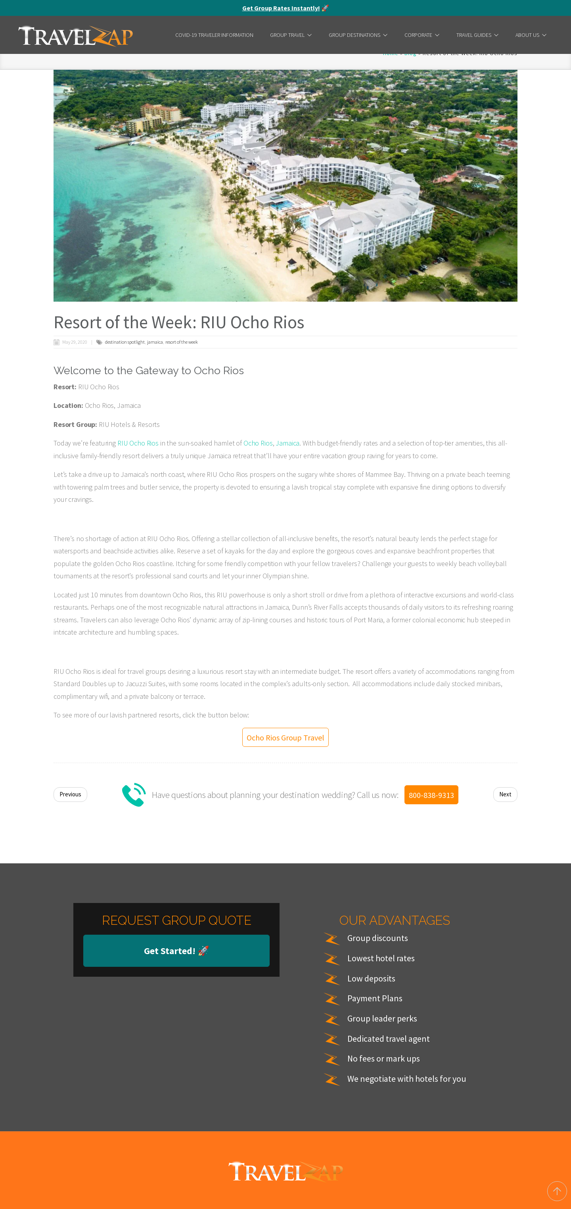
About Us (531, 34)
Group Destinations (358, 34)
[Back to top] (557, 1191)
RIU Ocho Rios (138, 443)
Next (505, 1097)
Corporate (422, 34)
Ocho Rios (258, 443)
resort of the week (181, 342)
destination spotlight (125, 342)
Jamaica (287, 443)
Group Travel (291, 34)
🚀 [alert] (285, 8)
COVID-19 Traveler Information (214, 34)
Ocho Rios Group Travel (285, 1040)
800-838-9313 (431, 1097)
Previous (70, 1097)
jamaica (155, 342)
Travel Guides (477, 34)
